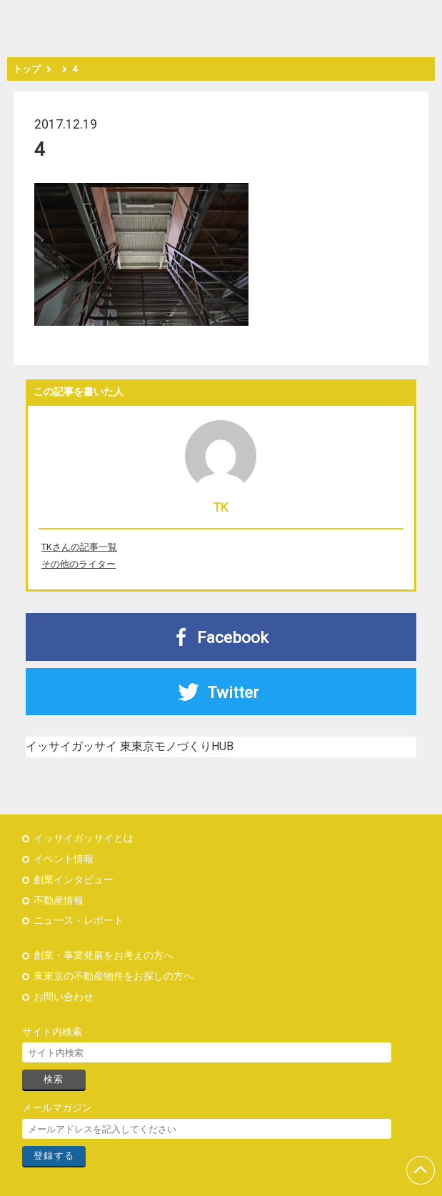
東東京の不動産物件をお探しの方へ (114, 976)
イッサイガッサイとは (84, 838)
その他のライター (78, 564)
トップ (27, 69)
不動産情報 (59, 900)
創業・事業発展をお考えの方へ (104, 956)
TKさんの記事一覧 (79, 547)
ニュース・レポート (79, 921)
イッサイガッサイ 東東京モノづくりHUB (129, 746)
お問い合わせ (64, 997)
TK (221, 507)
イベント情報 (64, 859)
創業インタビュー (74, 880)
